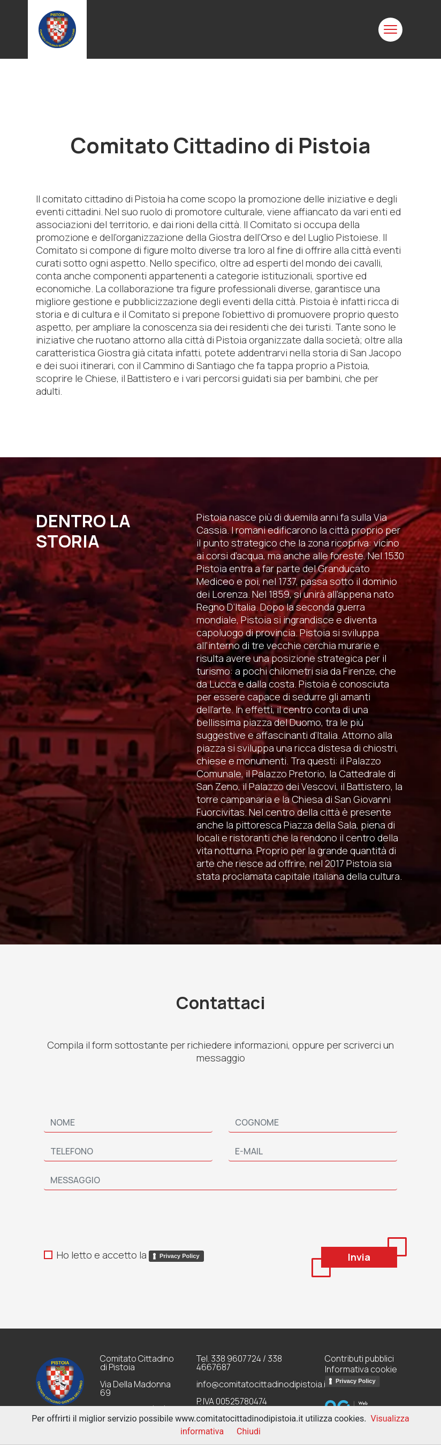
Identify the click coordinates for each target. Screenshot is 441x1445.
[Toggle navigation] (390, 30)
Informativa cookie (361, 1369)
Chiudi (249, 1431)
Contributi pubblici (359, 1358)
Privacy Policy (179, 1256)
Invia (359, 1257)
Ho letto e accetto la (130, 1255)
